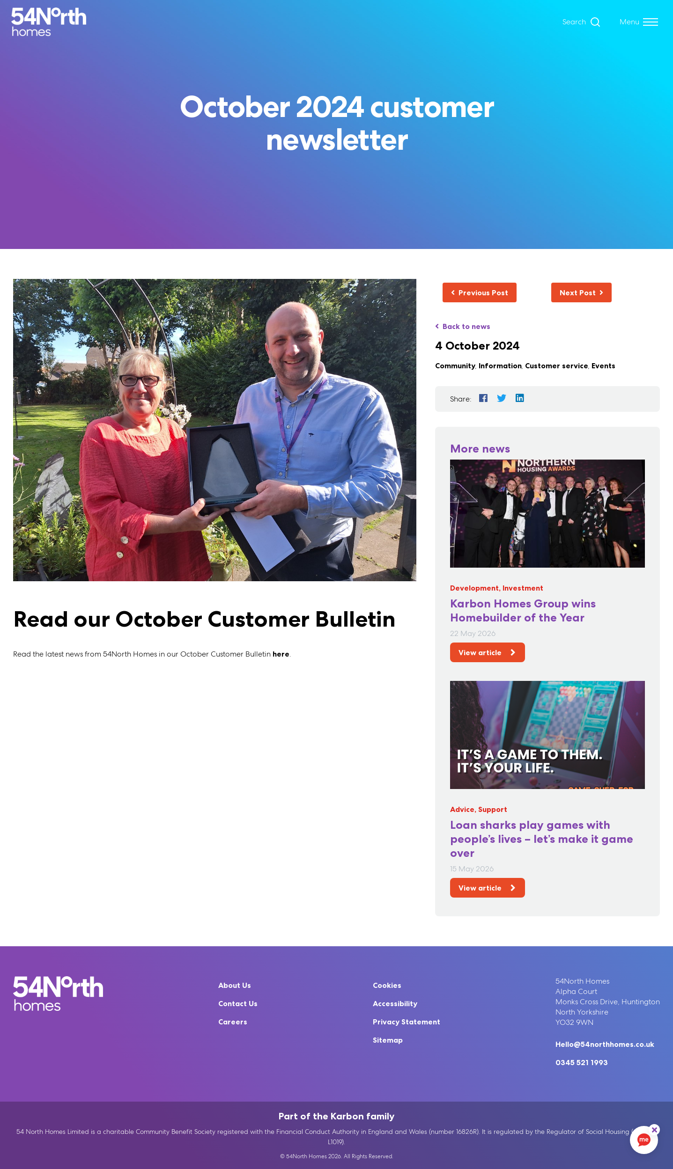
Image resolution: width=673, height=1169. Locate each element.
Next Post (581, 292)
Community (455, 365)
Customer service (556, 365)
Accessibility (395, 1003)
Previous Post (479, 292)
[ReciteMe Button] (654, 1129)
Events (603, 365)
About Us (234, 985)
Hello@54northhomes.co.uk (604, 1044)
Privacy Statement (406, 1021)
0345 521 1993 (581, 1062)
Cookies (387, 985)
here (281, 653)
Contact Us (238, 1003)
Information (500, 365)
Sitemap (388, 1040)
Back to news (462, 326)
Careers (232, 1021)
